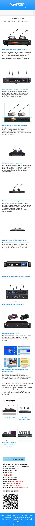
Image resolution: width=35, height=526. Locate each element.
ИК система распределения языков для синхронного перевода (9, 443)
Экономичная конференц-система (13, 200)
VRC (15, 519)
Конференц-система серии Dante (13, 304)
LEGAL (17, 521)
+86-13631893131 (17, 481)
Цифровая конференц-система (12, 163)
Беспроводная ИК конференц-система (14, 49)
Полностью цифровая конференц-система (16, 276)
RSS (20, 519)
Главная (4, 21)
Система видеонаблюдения (24, 418)
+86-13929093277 (15, 483)
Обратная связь (18, 459)
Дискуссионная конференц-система (14, 240)
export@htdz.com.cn (22, 487)
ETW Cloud (6, 519)
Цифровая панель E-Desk (10, 333)
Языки (27, 8)
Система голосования (25, 440)
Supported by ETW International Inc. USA (17, 523)
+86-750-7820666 (8, 475)
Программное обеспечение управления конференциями (15, 370)
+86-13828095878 (15, 485)
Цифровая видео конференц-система (14, 125)
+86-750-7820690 (8, 474)
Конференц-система (9, 417)
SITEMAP (28, 519)
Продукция (11, 21)
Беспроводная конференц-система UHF (15, 89)
